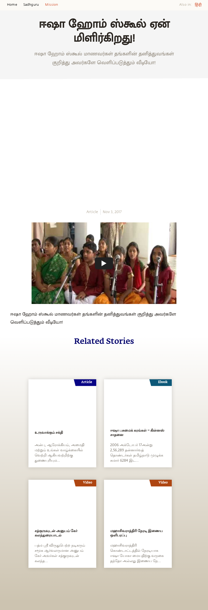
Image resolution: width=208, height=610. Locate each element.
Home (12, 4)
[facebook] (6, 135)
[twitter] (5, 144)
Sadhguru (31, 4)
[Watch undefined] (104, 263)
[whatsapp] (7, 125)
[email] (5, 163)
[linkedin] (5, 154)
